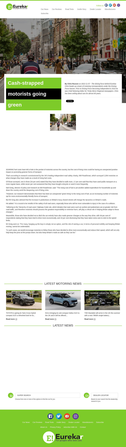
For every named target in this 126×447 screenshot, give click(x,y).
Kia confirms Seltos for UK (60, 293)
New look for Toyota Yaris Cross (20, 294)
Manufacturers (110, 9)
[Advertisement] (63, 151)
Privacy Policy (55, 427)
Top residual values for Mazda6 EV (102, 294)
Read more (11, 319)
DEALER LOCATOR (101, 395)
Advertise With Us (70, 427)
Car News (44, 9)
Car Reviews (56, 9)
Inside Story (81, 9)
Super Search (24, 395)
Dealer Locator (95, 9)
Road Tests (69, 9)
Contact (83, 427)
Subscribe (44, 13)
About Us (43, 427)
